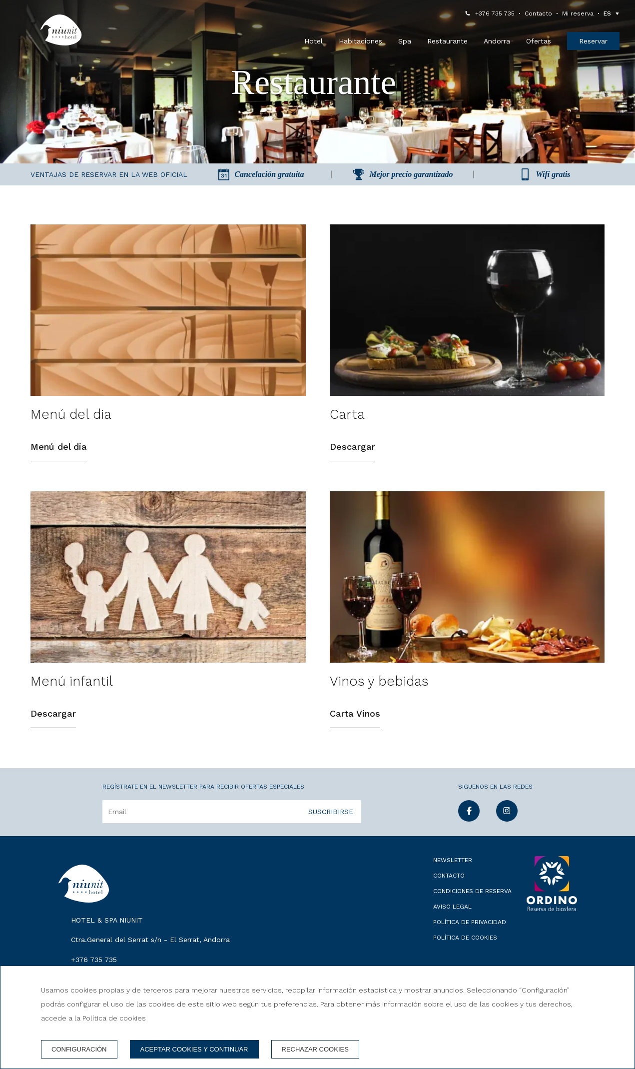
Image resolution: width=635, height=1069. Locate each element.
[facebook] (469, 818)
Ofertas (538, 41)
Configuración (79, 1049)
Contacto (538, 13)
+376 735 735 (495, 13)
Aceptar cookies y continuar (194, 1049)
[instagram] (507, 818)
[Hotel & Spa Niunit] (60, 29)
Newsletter (452, 860)
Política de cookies (465, 937)
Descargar (352, 446)
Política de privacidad (469, 922)
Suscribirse (330, 812)
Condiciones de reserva (472, 891)
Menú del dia (58, 446)
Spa (404, 41)
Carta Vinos (355, 713)
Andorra (497, 41)
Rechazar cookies (315, 1049)
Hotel (313, 41)
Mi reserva (578, 13)
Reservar (593, 41)
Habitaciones (360, 41)
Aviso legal (452, 906)
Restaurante (447, 41)
